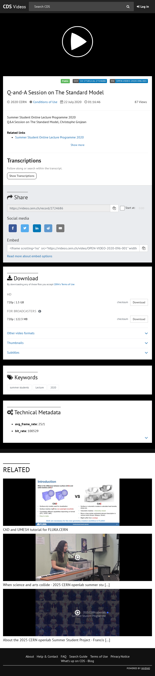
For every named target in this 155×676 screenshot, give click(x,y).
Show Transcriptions (21, 176)
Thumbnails (77, 343)
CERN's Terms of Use (64, 284)
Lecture (40, 387)
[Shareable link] (58, 208)
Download (139, 302)
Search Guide (78, 656)
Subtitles (77, 352)
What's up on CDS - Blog (77, 661)
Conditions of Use (45, 102)
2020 (53, 387)
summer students (19, 387)
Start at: (127, 208)
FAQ (63, 656)
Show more (77, 145)
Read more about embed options (29, 256)
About (30, 656)
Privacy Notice (120, 656)
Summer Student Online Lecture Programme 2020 (49, 137)
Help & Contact (47, 656)
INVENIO (145, 668)
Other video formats (77, 333)
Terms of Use (99, 656)
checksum (122, 302)
